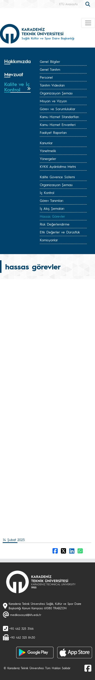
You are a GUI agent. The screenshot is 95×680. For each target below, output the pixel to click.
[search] (88, 3)
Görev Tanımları (51, 200)
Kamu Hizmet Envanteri (58, 124)
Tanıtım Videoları (52, 85)
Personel (46, 77)
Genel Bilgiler (50, 61)
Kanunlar (46, 142)
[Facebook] (87, 668)
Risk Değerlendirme (54, 224)
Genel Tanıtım (50, 69)
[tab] (17, 63)
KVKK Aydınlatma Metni (58, 166)
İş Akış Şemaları (52, 208)
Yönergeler (48, 158)
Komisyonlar (49, 240)
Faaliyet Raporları (53, 132)
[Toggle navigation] (88, 23)
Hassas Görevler (52, 216)
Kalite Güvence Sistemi (57, 176)
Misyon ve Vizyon (53, 101)
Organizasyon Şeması (56, 93)
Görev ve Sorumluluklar (57, 108)
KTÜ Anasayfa (68, 4)
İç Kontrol (47, 192)
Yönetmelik (48, 150)
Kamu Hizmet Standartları (59, 116)
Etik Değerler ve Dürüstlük (60, 232)
